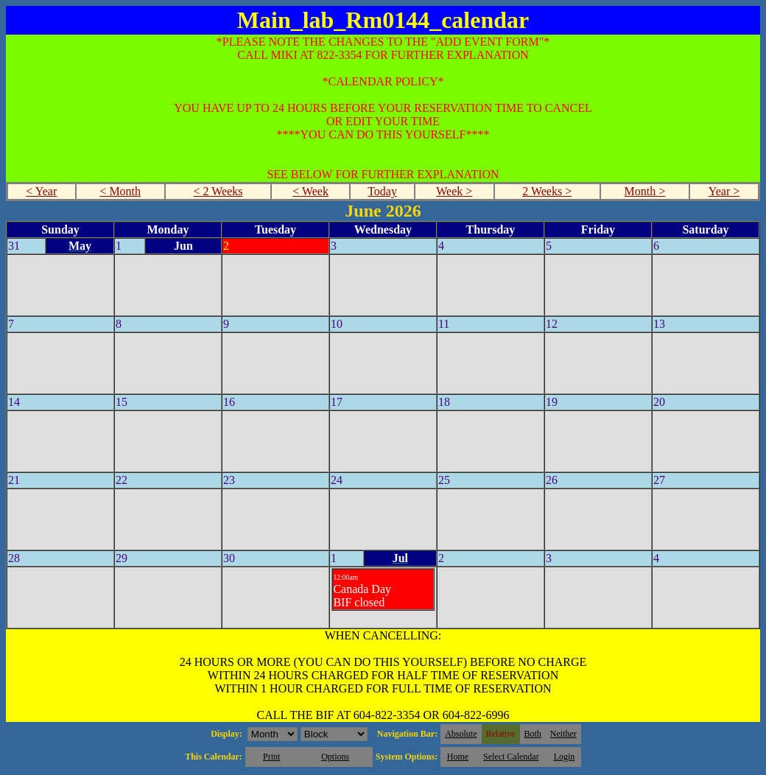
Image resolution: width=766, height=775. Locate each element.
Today (382, 191)
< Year (41, 191)
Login (564, 756)
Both (532, 734)
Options (335, 756)
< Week (310, 191)
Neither (563, 734)
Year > (724, 191)
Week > (454, 191)
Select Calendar (511, 756)
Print (271, 756)
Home (457, 756)
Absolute (461, 734)
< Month (120, 191)
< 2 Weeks (217, 191)
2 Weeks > (547, 191)
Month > (645, 191)
